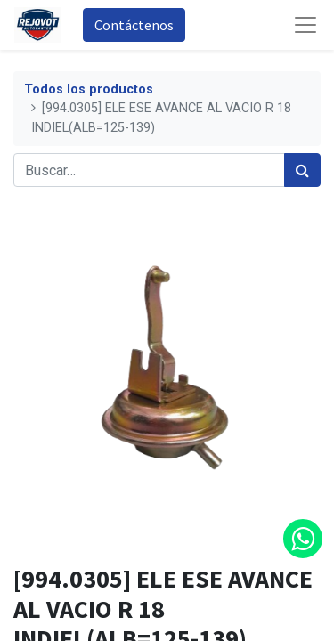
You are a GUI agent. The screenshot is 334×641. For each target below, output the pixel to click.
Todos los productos (88, 89)
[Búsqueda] (302, 170)
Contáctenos (134, 25)
